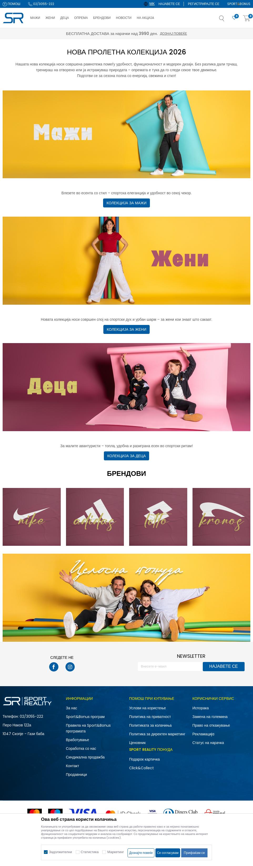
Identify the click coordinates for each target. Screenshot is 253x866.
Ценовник (137, 742)
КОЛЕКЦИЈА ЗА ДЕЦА (126, 456)
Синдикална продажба (85, 757)
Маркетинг (115, 851)
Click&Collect (141, 768)
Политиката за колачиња (150, 725)
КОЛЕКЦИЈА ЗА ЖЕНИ (126, 329)
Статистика (90, 851)
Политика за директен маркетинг (157, 734)
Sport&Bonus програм (85, 716)
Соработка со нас (81, 748)
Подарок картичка (144, 759)
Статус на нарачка (208, 742)
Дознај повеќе (173, 33)
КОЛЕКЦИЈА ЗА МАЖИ (126, 203)
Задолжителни (60, 851)
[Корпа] (246, 18)
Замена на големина (210, 716)
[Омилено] (234, 18)
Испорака (201, 708)
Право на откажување (211, 725)
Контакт (72, 765)
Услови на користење (147, 708)
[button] (227, 20)
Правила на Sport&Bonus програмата (88, 728)
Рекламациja (204, 734)
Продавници (76, 774)
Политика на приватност (150, 716)
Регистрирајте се (203, 4)
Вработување (77, 739)
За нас (71, 708)
